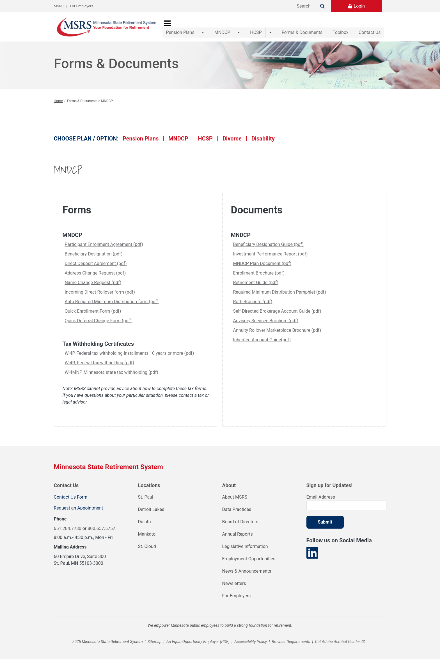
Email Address (320, 497)
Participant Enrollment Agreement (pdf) (104, 244)
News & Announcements (246, 571)
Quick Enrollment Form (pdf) (93, 311)
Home (58, 101)
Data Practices (236, 509)
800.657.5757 (101, 528)
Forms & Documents (290, 26)
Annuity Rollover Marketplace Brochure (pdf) (277, 330)
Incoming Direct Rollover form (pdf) (100, 292)
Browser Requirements (291, 641)
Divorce (232, 138)
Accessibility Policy (250, 641)
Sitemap (155, 641)
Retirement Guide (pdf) (255, 282)
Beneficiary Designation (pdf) (93, 254)
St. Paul (145, 497)
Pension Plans (180, 26)
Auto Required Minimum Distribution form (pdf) (112, 301)
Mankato (147, 534)
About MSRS (234, 497)
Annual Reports (237, 534)
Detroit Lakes (151, 509)
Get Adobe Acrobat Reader (340, 641)
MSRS (59, 6)
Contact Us (370, 26)
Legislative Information (245, 546)
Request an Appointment (78, 508)
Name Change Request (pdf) (93, 282)
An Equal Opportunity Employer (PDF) (198, 641)
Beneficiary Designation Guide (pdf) (268, 244)
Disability (263, 138)
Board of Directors (240, 521)
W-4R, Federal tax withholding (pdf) (99, 362)
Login (359, 6)
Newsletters (234, 583)
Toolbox (335, 26)
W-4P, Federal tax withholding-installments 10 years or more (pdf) (129, 353)
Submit (325, 522)
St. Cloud (147, 546)
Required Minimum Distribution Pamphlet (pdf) (279, 292)
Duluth (144, 521)
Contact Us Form (71, 497)
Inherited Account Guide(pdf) (262, 339)
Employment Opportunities (249, 558)
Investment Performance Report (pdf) (270, 254)
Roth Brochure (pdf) (252, 301)
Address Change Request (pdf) (95, 273)
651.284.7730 (67, 528)
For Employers (81, 6)
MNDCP (218, 26)
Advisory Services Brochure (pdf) (265, 320)
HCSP (248, 26)
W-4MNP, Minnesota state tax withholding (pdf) (111, 372)
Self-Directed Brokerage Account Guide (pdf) (277, 311)
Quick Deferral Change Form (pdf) (98, 320)
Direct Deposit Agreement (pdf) (96, 263)
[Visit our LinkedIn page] (312, 553)
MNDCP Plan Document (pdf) (262, 263)
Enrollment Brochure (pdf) (259, 273)
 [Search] (322, 6)
